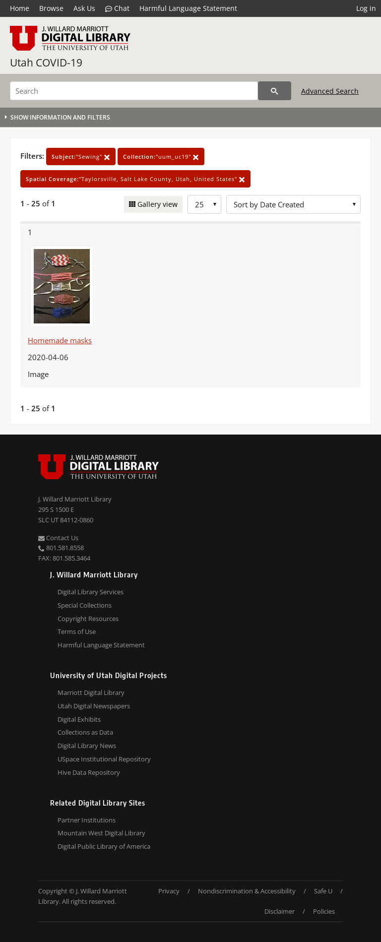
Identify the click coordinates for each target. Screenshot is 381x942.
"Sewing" (81, 156)
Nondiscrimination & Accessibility (247, 890)
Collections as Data (85, 732)
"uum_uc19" (161, 156)
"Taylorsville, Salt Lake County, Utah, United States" (135, 179)
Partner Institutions (87, 820)
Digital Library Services (91, 591)
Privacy (169, 890)
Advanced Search (330, 91)
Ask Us (84, 8)
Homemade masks (60, 340)
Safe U (323, 890)
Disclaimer (279, 911)
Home (19, 8)
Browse (51, 8)
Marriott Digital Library (91, 692)
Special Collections (85, 605)
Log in (366, 8)
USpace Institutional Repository (104, 758)
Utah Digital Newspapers (94, 705)
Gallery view (156, 204)
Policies (324, 911)
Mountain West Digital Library (101, 832)
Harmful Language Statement (188, 8)
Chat (117, 8)
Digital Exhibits (79, 719)
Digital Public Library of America (104, 846)
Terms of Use (77, 631)
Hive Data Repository (89, 772)
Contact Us (58, 537)
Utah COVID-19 (46, 62)
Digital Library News (87, 745)
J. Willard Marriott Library (75, 499)
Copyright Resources (88, 618)
